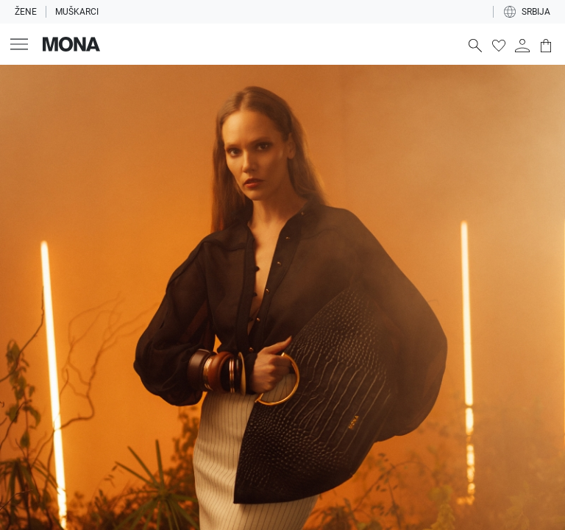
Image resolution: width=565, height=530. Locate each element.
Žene (26, 12)
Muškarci (77, 12)
